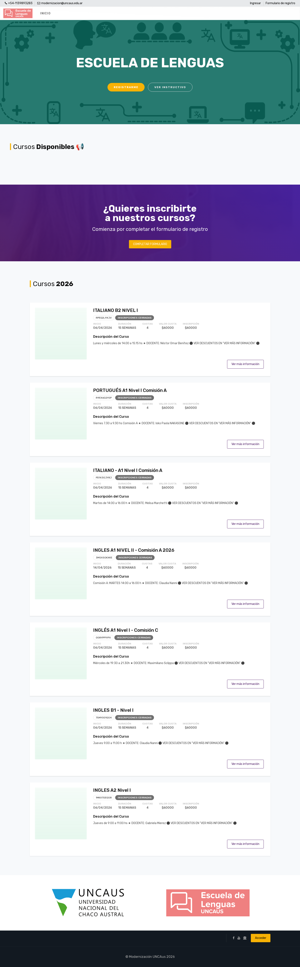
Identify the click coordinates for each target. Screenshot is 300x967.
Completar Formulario (150, 244)
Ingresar (255, 3)
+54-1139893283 (18, 3)
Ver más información (245, 364)
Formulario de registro (280, 3)
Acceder (260, 938)
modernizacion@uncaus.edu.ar (59, 3)
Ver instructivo (170, 87)
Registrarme (126, 87)
